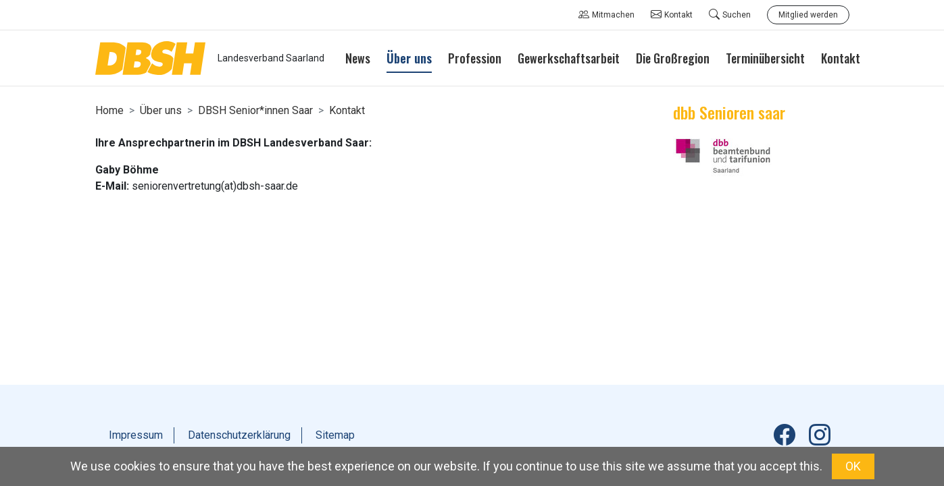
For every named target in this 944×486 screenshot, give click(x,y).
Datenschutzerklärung (239, 435)
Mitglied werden (808, 15)
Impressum (136, 435)
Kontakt (672, 15)
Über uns (161, 110)
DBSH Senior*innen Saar (255, 110)
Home (109, 110)
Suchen (730, 15)
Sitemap (335, 435)
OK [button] (853, 466)
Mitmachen (606, 15)
